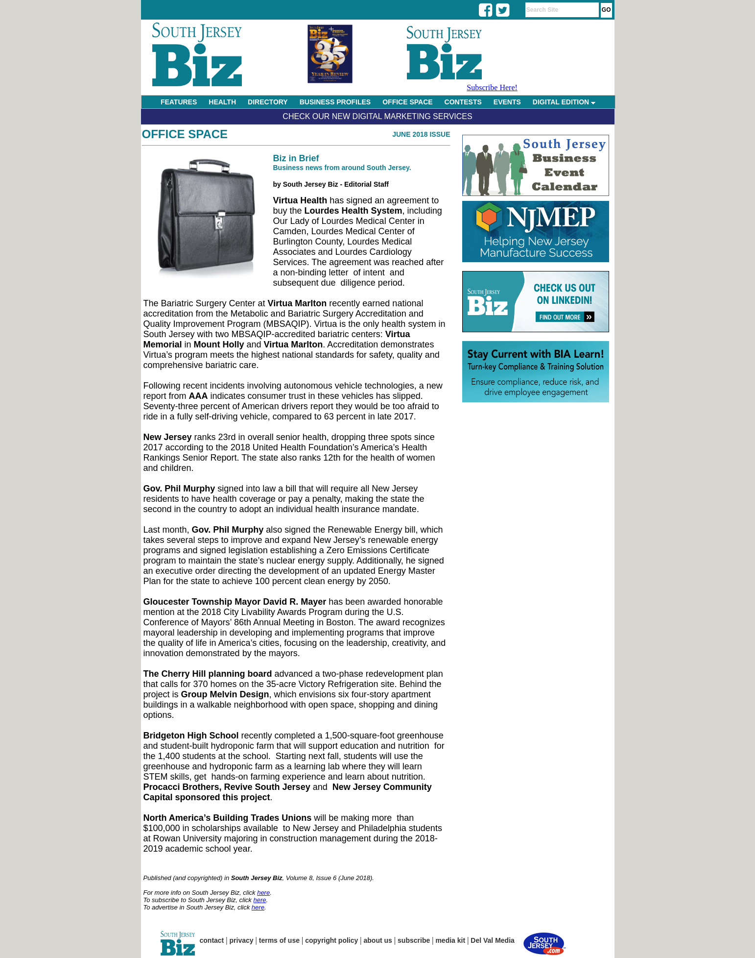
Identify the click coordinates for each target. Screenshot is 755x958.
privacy (242, 940)
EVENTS (507, 102)
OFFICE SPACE (407, 102)
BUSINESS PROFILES (335, 102)
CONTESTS (463, 102)
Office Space (185, 134)
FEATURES (179, 102)
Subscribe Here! (492, 87)
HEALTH (222, 102)
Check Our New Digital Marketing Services (377, 116)
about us (378, 940)
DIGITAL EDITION (564, 102)
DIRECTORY (268, 102)
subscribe (414, 940)
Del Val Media (492, 940)
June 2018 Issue (421, 134)
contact (212, 940)
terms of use (279, 940)
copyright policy (331, 940)
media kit (450, 940)
